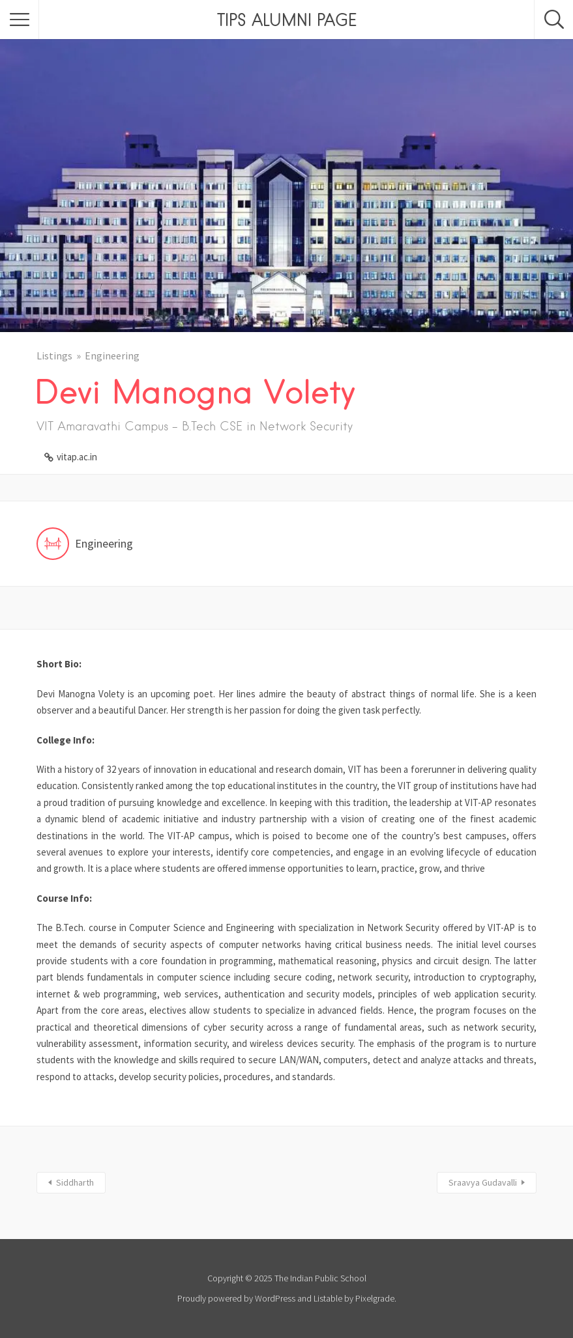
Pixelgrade (374, 1298)
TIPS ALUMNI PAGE (287, 19)
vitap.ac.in (77, 457)
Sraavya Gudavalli (482, 1182)
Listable (328, 1298)
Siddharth (75, 1182)
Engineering (112, 355)
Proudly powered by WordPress (236, 1298)
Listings (54, 355)
